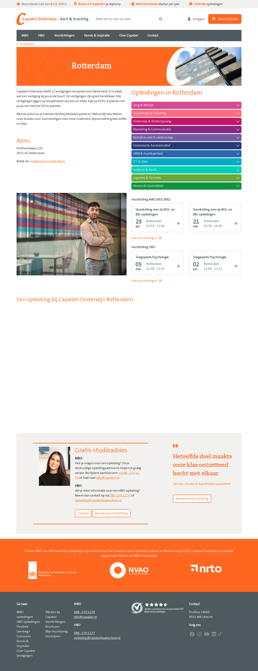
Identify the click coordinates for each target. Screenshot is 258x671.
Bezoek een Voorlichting (192, 499)
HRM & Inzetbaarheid (148, 153)
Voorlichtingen (55, 622)
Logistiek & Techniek (147, 178)
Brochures (52, 626)
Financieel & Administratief (151, 145)
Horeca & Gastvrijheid (148, 186)
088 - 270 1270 (84, 612)
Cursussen (24, 636)
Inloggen (196, 19)
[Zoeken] (129, 19)
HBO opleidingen (28, 622)
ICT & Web (140, 161)
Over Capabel (26, 651)
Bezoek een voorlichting (111, 513)
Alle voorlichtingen (146, 238)
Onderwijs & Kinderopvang (152, 121)
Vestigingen (27, 44)
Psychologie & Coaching (149, 113)
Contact (83, 513)
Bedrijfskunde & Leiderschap (153, 137)
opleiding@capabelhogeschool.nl (98, 500)
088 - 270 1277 (84, 633)
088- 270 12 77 (120, 495)
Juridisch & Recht (145, 169)
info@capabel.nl (107, 478)
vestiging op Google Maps (47, 161)
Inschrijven (225, 19)
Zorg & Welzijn (143, 105)
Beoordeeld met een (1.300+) (42, 4)
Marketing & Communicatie (152, 129)
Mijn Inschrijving (56, 631)
